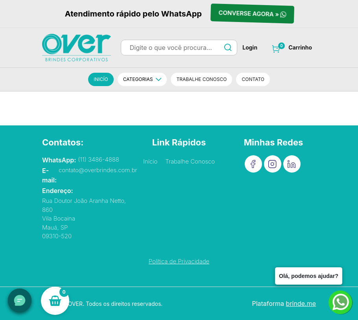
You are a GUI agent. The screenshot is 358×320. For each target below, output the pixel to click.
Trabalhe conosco (201, 79)
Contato (253, 79)
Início (150, 161)
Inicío (101, 79)
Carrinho (300, 47)
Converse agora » (252, 13)
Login (249, 47)
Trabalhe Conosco (190, 161)
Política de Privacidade (179, 261)
